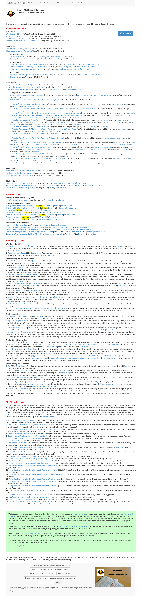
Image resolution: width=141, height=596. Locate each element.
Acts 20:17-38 (34, 122)
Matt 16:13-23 (99, 147)
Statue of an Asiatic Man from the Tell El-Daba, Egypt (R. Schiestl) (74, 358)
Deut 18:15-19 (104, 356)
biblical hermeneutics (48, 255)
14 (134, 113)
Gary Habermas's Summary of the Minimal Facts (94, 95)
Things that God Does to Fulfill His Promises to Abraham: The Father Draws (35, 474)
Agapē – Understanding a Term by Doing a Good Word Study (31, 75)
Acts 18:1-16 (75, 117)
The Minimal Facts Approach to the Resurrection (27, 95)
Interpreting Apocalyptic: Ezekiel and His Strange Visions (30, 64)
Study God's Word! (16, 3)
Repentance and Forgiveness (18, 377)
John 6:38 (121, 286)
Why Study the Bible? (13, 34)
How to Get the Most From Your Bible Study (21, 183)
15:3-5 (119, 384)
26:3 (63, 344)
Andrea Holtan (55, 89)
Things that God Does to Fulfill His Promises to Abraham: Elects (31, 486)
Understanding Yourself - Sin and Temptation (21, 215)
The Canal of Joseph (110, 358)
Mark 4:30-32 (43, 145)
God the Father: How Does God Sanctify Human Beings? (29, 459)
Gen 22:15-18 (93, 356)
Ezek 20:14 (50, 354)
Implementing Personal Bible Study (18, 175)
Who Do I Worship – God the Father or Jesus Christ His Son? (30, 502)
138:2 (109, 344)
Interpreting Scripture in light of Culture (19, 89)
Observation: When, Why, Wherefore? (19, 51)
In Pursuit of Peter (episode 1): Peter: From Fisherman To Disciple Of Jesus (36, 138)
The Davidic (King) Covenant (18, 283)
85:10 (85, 344)
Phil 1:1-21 (56, 131)
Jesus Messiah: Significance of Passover (23, 456)
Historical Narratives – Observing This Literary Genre (28, 67)
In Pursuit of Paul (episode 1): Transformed (25, 104)
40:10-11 (69, 344)
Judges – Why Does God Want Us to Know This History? (28, 297)
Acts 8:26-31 (94, 405)
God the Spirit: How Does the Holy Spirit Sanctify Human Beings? (32, 463)
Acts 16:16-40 (33, 117)
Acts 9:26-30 (68, 111)
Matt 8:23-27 (71, 145)
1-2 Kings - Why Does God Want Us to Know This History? (28, 308)
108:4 (100, 344)
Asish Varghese (59, 59)
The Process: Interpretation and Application (21, 41)
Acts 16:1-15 (19, 117)
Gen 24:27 (41, 344)
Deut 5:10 (53, 347)
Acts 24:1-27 (45, 124)
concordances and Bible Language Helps (74, 526)
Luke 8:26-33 (128, 145)
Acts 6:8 (93, 104)
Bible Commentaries (31, 533)
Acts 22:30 (110, 122)
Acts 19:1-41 (106, 120)
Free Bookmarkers (64, 573)
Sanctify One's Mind (15, 246)
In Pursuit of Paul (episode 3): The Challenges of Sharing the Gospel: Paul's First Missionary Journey (45, 113)
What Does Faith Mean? (14, 212)
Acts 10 (66, 156)
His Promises (12, 342)
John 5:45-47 (114, 356)
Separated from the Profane (17, 316)
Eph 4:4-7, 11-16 (49, 386)
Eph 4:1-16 (22, 122)
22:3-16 (31, 106)
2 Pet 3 (49, 160)
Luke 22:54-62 (93, 149)
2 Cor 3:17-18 (92, 382)
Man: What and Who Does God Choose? (22, 420)
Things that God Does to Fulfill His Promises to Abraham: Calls (31, 481)
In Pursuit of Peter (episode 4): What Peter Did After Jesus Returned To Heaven (38, 154)
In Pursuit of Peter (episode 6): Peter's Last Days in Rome (30, 163)
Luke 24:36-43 (28, 151)
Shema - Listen (15, 77)
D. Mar (52, 188)
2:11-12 (12, 160)
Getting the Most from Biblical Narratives (20, 206)
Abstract (58, 57)
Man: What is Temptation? (17, 443)
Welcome (34, 569)
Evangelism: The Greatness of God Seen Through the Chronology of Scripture (33, 234)
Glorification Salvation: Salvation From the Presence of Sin (29, 497)
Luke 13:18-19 (52, 145)
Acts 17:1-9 (49, 117)
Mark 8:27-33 (107, 147)
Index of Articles (48, 417)
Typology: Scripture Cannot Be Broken (23, 59)
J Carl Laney (71, 64)
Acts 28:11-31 (36, 131)
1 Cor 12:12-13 (37, 386)
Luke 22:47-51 (50, 149)
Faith (9, 370)
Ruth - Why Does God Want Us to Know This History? (27, 304)
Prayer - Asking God (13, 217)
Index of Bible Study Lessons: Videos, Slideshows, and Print (57, 3)
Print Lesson (67, 57)
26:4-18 (36, 106)
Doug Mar (45, 57)
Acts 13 (130, 113)
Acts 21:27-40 (61, 122)
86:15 (90, 344)
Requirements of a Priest (16, 253)
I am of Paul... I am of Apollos (16, 225)
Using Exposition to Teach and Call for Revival (22, 229)
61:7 (80, 344)
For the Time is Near (13, 219)
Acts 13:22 (31, 286)
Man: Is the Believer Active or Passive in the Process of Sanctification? (33, 465)
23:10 (115, 122)
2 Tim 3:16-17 (26, 384)
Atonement (10, 210)
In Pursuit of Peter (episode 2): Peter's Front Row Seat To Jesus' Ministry (35, 142)
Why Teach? (125, 33)
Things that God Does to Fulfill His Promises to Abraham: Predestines (33, 470)
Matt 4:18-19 (116, 138)
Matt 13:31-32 (35, 145)
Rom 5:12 (127, 366)
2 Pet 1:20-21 (15, 251)
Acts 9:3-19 (25, 106)
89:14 (95, 344)
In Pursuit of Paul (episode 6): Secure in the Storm (27, 127)
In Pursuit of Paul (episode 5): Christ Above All (26, 120)
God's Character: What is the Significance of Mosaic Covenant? (30, 447)
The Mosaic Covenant (15, 268)
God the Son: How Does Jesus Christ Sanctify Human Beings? (31, 461)
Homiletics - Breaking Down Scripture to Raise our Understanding (29, 185)
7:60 (97, 104)
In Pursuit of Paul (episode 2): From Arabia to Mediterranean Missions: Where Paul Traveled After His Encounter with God (52, 109)
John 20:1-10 (123, 149)
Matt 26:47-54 (32, 149)
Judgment (11, 332)
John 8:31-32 (111, 384)
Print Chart (52, 219)
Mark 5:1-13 (120, 145)
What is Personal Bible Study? (16, 36)
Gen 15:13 (35, 358)
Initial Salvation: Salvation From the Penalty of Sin (26, 490)
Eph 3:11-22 (122, 120)
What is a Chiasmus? (17, 57)
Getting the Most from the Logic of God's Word (22, 208)
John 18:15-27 (102, 149)
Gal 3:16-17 (17, 270)
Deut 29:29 (110, 330)
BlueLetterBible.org (63, 373)
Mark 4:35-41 (79, 145)
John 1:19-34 (18, 140)
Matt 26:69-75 (75, 149)
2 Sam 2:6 (50, 344)
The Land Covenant (15, 274)
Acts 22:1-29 (90, 122)
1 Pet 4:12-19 (33, 160)
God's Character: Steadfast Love (19, 434)
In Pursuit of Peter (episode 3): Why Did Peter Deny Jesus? (31, 147)
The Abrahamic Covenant (17, 261)
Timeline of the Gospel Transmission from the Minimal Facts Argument (34, 100)
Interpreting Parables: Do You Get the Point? (25, 69)
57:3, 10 (75, 344)
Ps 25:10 (58, 344)
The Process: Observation (15, 38)
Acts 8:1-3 (115, 104)
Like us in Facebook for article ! (62, 578)
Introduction (31, 3)
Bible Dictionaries (79, 514)
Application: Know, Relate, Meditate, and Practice (23, 171)
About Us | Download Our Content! (36, 578)
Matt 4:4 (103, 384)
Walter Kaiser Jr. (66, 227)
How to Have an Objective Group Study (20, 188)
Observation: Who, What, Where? (18, 49)
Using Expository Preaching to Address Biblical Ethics (25, 227)
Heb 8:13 (119, 447)
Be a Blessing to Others (62, 569)
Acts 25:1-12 (77, 124)
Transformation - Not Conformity (17, 200)
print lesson (33, 246)
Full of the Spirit (13, 382)
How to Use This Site (45, 569)
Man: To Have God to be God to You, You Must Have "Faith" (29, 425)
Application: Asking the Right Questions (20, 173)
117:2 (104, 344)
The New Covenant (14, 290)
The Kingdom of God (15, 328)
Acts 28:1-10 (104, 127)
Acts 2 (48, 156)
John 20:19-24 (37, 151)
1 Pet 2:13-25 (103, 163)
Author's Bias (34, 573)
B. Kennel (49, 200)
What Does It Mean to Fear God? (20, 499)
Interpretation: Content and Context (18, 85)
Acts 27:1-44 (92, 127)
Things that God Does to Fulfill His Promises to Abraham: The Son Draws (34, 479)
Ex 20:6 (46, 347)
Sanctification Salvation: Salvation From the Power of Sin (29, 495)
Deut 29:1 (23, 281)
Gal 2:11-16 (116, 158)
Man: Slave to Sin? (14, 440)
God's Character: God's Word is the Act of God (24, 438)
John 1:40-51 (109, 138)
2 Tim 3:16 (122, 246)
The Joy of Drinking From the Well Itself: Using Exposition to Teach (29, 232)
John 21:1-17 (117, 154)
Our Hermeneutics (48, 573)
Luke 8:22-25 (87, 145)
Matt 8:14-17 (116, 142)
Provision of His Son (15, 349)
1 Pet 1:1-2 (131, 158)
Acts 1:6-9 (16, 156)
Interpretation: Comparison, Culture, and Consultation (25, 87)
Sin (9, 366)
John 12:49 (10, 414)
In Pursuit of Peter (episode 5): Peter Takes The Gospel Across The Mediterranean (39, 158)
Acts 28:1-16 (124, 129)
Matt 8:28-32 (112, 145)
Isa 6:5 (56, 330)
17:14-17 (126, 384)
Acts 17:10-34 (62, 117)
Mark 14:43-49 (41, 149)
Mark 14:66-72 (84, 149)
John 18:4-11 (58, 149)
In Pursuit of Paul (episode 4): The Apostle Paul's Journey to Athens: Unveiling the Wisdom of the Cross (46, 115)
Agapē (10, 321)
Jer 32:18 (84, 347)
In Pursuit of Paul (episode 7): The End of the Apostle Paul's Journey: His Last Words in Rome (43, 129)
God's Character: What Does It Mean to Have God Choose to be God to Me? (35, 429)
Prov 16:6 (115, 344)
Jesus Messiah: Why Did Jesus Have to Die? (24, 452)
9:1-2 (119, 104)
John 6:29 (90, 323)
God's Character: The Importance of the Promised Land (27, 436)
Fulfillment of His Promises (17, 356)
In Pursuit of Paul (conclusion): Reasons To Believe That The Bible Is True (36, 133)
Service (10, 389)
